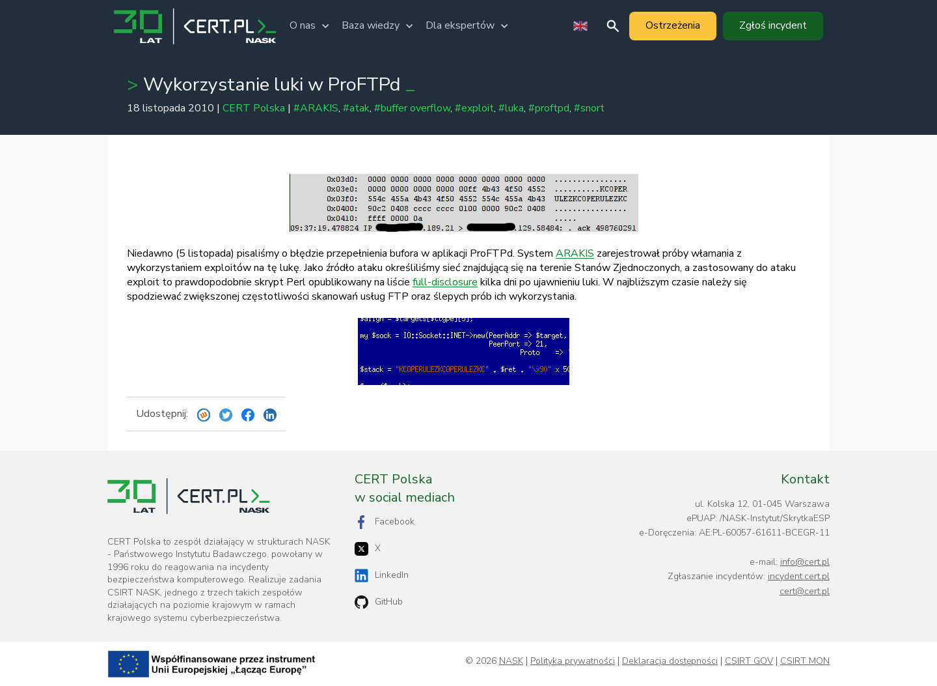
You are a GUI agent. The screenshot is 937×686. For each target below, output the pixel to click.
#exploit (474, 108)
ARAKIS (575, 253)
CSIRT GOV (749, 661)
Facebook (384, 522)
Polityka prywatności (572, 661)
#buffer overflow (412, 108)
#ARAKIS (315, 108)
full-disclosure (445, 282)
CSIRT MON (805, 661)
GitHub (379, 602)
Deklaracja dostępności (670, 661)
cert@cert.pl (805, 591)
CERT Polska (254, 108)
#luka (511, 108)
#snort (589, 108)
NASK (511, 661)
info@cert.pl (805, 562)
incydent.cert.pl (799, 576)
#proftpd (548, 108)
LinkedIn (382, 575)
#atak (356, 108)
